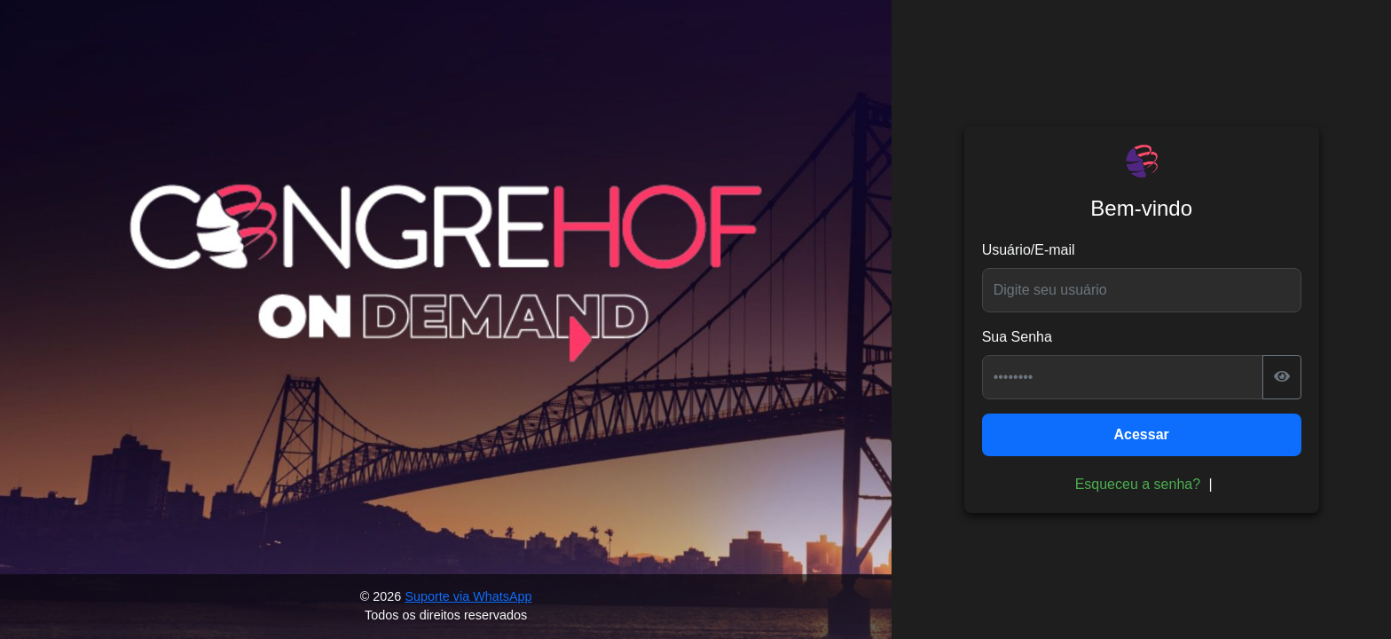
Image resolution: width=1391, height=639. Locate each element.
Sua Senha (1017, 336)
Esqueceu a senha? (1137, 484)
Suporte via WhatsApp (468, 596)
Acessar (1141, 434)
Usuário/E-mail (1028, 249)
